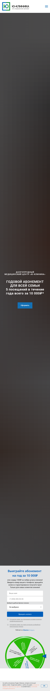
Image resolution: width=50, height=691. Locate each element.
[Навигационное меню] (46, 6)
